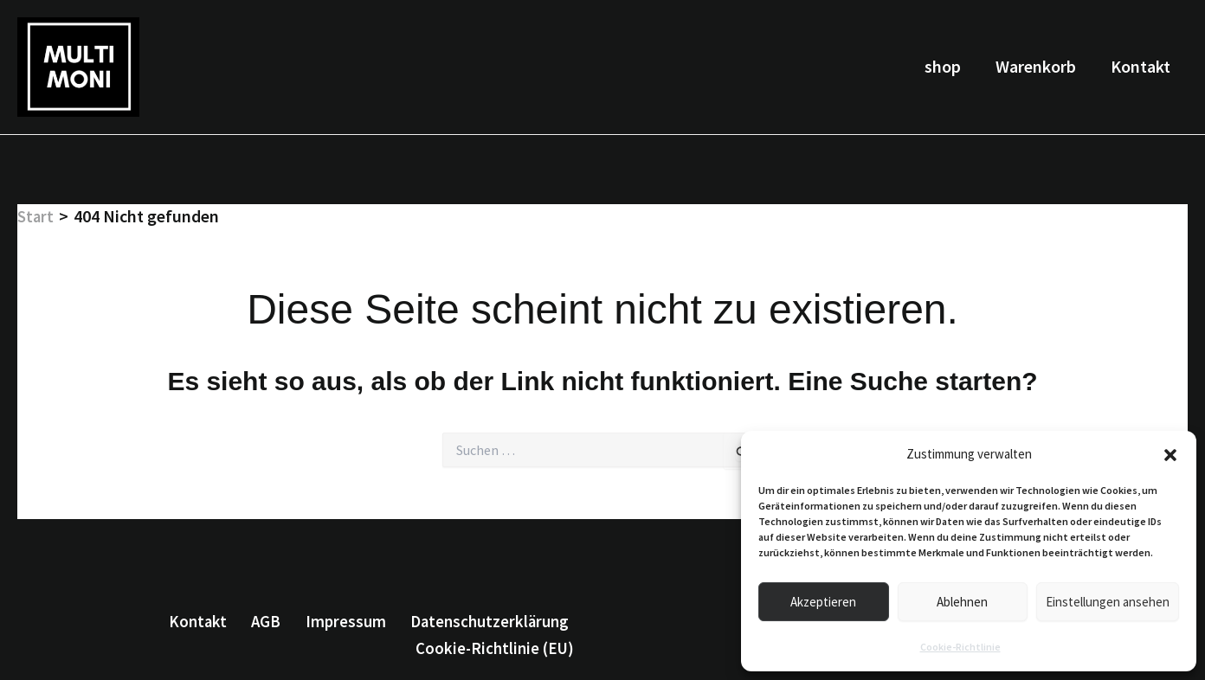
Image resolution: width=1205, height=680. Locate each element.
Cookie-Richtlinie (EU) (498, 648)
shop (943, 66)
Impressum (347, 620)
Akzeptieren (823, 601)
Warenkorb (1036, 66)
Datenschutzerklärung (489, 620)
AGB (271, 620)
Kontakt (1140, 66)
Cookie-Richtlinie (960, 646)
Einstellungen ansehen (1108, 601)
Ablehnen (962, 601)
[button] (1170, 455)
